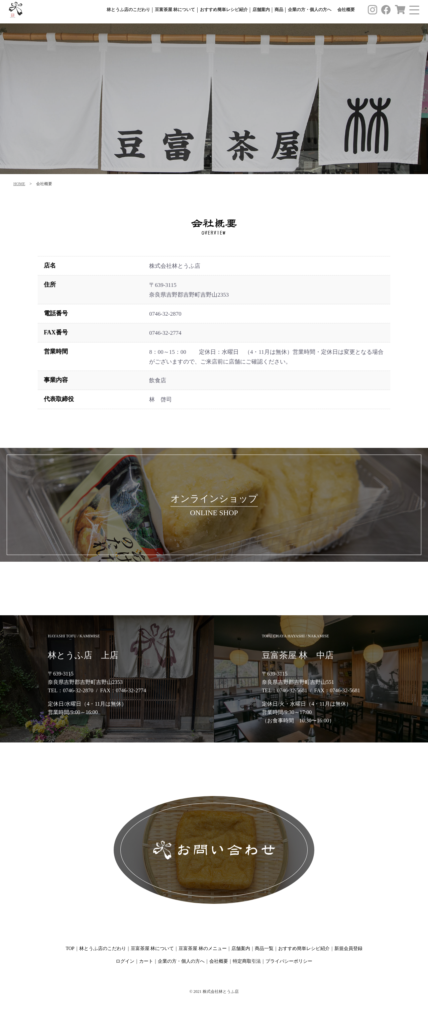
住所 (50, 284)
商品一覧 (264, 948)
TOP (70, 948)
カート (146, 961)
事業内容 (56, 380)
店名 (50, 265)
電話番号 (56, 313)
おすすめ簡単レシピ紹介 (224, 9)
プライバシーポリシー (288, 961)
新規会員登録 (348, 948)
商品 (279, 9)
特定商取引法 (247, 961)
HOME (19, 183)
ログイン (125, 961)
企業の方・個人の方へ (309, 9)
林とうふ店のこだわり (128, 9)
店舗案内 (261, 9)
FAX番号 (56, 332)
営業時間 (56, 351)
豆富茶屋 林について (175, 9)
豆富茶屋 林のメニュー (203, 948)
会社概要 (346, 9)
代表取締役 (59, 399)
